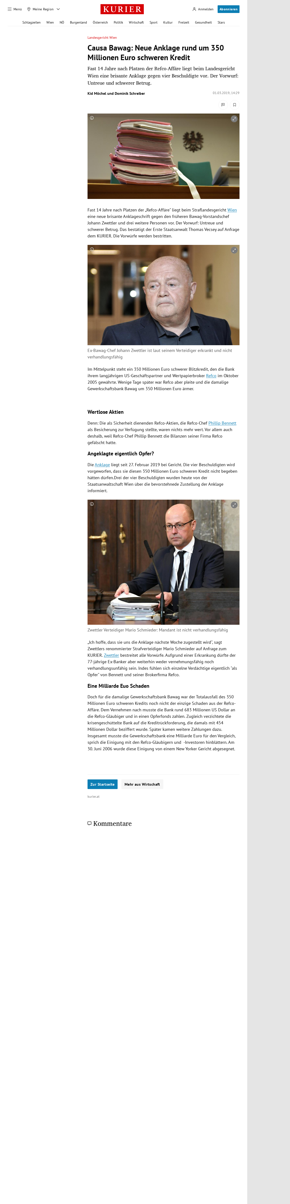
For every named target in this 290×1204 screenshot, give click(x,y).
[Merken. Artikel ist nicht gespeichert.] (235, 105)
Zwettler (111, 655)
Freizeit (183, 22)
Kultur (168, 22)
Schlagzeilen (31, 22)
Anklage (102, 464)
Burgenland (78, 22)
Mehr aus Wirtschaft (142, 784)
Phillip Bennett (222, 423)
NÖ (62, 22)
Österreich (100, 22)
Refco (211, 375)
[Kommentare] (223, 105)
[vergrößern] (234, 118)
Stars (221, 22)
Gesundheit (203, 22)
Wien (50, 22)
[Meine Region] (40, 9)
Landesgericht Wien (102, 38)
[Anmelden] (202, 9)
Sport (154, 22)
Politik (118, 22)
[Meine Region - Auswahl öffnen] (58, 9)
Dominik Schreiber (130, 93)
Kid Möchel (97, 93)
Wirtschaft (136, 22)
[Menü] (15, 9)
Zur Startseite (102, 784)
